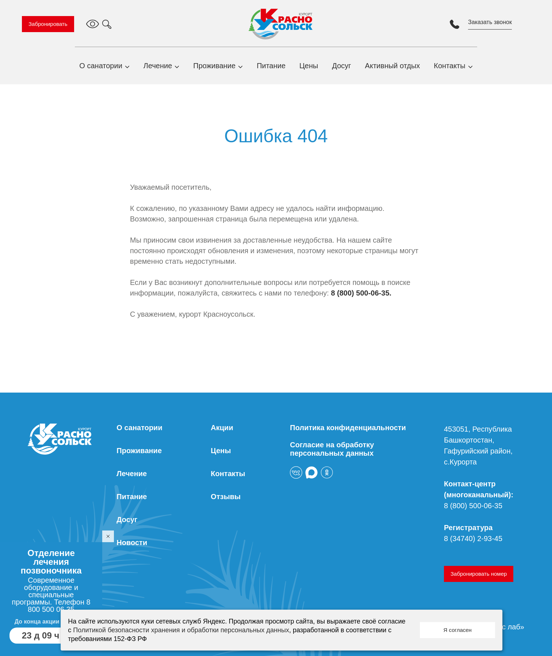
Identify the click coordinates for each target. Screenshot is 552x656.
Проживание (214, 66)
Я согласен (457, 630)
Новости (131, 543)
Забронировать (48, 24)
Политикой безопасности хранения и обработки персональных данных (181, 630)
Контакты (449, 66)
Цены (308, 66)
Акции (222, 428)
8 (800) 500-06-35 (473, 506)
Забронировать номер (479, 574)
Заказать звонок (490, 22)
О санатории (100, 66)
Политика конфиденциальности (348, 428)
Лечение (157, 66)
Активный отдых (392, 66)
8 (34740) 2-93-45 (473, 539)
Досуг (341, 66)
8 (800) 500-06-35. (361, 293)
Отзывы (226, 497)
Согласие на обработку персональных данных (332, 449)
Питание (271, 66)
